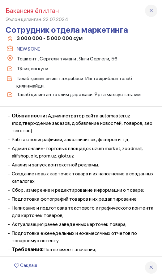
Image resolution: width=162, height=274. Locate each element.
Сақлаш (25, 265)
